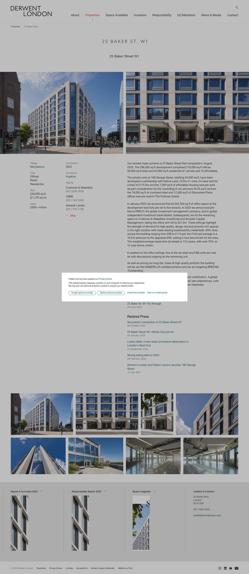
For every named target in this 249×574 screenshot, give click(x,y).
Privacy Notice (105, 279)
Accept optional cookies (82, 293)
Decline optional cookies (111, 293)
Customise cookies (136, 293)
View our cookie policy (157, 293)
